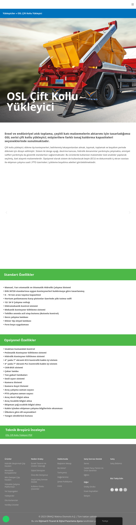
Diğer (86, 482)
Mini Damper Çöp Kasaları (12, 478)
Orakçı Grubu (89, 486)
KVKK (60, 486)
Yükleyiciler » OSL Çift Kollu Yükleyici (22, 13)
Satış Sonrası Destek (93, 459)
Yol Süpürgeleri (11, 491)
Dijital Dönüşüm (38, 470)
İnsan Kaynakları (91, 491)
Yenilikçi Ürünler (12, 505)
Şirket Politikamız (65, 481)
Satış (112, 459)
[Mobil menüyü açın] (132, 4)
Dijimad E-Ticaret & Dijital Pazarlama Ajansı (61, 521)
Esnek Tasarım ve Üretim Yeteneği (38, 464)
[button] (6, 212)
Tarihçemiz (62, 472)
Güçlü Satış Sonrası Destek (39, 480)
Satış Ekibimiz (116, 463)
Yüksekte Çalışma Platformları (12, 485)
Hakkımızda (63, 459)
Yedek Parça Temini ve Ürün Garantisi (93, 469)
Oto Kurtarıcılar (11, 500)
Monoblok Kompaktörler (11, 471)
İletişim (87, 496)
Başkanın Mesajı (64, 463)
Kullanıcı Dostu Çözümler (37, 487)
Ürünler (8, 459)
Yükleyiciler (9, 496)
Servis (86, 463)
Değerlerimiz (63, 477)
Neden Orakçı (37, 459)
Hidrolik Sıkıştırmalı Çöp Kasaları (15, 464)
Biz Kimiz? (62, 468)
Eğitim (86, 475)
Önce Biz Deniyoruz (39, 475)
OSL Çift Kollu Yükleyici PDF (18, 435)
